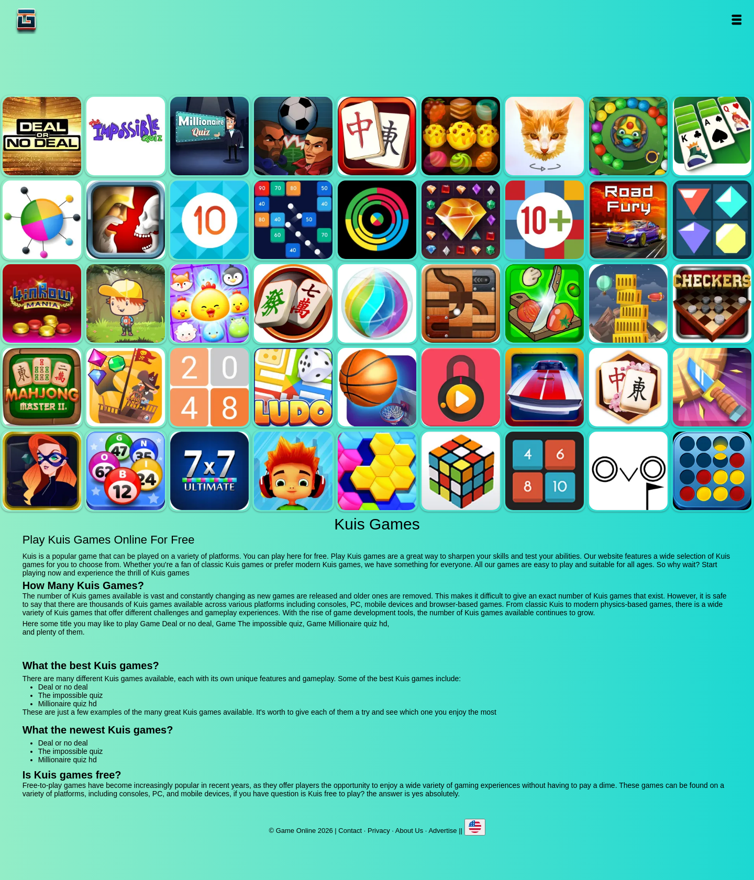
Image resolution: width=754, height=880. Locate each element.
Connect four (712, 471)
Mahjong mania (293, 303)
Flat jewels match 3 (712, 219)
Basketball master (377, 387)
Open (736, 19)
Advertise (442, 830)
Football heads (293, 136)
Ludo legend (293, 387)
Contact (350, 830)
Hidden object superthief (42, 471)
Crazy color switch (377, 219)
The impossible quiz (125, 136)
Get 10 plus (544, 219)
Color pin (42, 219)
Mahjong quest (377, 136)
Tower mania (628, 303)
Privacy (379, 830)
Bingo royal (125, 471)
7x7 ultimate (209, 471)
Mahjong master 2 (42, 387)
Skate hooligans (293, 471)
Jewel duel (125, 219)
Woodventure (125, 303)
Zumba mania (628, 136)
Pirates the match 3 (125, 387)
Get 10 (209, 219)
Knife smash (712, 387)
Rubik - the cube (461, 471)
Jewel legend (461, 219)
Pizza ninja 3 (544, 303)
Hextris (377, 471)
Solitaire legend (712, 136)
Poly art (544, 136)
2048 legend (209, 387)
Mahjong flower (628, 387)
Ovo (628, 471)
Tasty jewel (461, 136)
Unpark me (544, 387)
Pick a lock (461, 387)
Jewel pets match (209, 303)
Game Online (59, 19)
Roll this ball (461, 303)
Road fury (628, 219)
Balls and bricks (293, 219)
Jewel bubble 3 (377, 303)
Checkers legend (712, 303)
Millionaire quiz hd (209, 136)
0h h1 (544, 471)
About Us (409, 830)
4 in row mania (42, 303)
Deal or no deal (42, 136)
